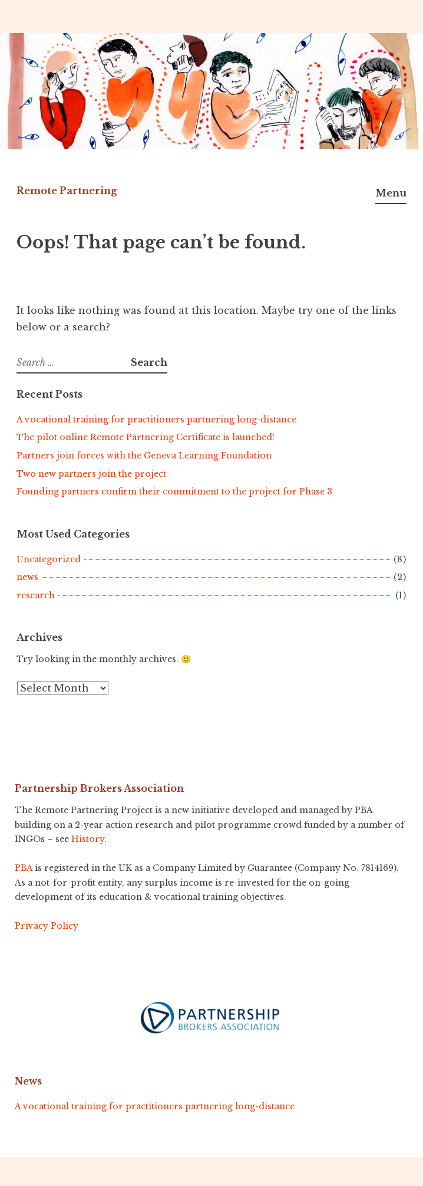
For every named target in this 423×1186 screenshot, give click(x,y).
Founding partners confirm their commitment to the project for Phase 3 (174, 491)
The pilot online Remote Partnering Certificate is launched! (145, 437)
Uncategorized (48, 559)
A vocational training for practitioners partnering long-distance (156, 419)
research (35, 595)
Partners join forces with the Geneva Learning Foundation (144, 455)
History (87, 839)
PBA (23, 868)
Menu (391, 193)
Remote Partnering (66, 190)
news (27, 577)
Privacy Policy (46, 925)
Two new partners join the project (91, 473)
